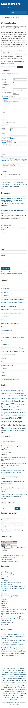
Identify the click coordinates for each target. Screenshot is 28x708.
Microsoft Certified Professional (10, 379)
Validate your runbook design (9, 477)
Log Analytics (5, 292)
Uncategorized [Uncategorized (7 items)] (11, 430)
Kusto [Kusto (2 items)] (13, 393)
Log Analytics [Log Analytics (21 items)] (19, 393)
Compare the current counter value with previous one (7, 185)
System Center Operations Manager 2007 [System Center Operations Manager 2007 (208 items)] (11, 421)
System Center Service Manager (10, 323)
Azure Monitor (5, 289)
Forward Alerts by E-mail (8, 441)
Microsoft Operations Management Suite (12, 299)
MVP (2, 362)
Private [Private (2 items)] (14, 409)
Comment (4, 232)
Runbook (3, 375)
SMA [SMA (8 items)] (8, 412)
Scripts (3, 603)
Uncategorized (5, 344)
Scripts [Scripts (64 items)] (4, 412)
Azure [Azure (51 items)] (3, 390)
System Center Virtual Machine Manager (12, 351)
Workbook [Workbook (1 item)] (3, 432)
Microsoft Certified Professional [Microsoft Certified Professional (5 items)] (9, 396)
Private (3, 372)
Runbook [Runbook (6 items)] (18, 409)
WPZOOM (16, 704)
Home (2, 17)
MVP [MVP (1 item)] (19, 404)
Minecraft (4, 358)
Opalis (3, 320)
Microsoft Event (5, 334)
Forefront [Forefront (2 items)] (9, 393)
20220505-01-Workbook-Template (8, 67)
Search (25, 12)
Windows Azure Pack (7, 365)
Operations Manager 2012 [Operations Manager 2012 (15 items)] (10, 407)
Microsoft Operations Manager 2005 (11, 313)
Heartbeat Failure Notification (9, 561)
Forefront (4, 368)
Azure (6, 17)
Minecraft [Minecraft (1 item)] (16, 404)
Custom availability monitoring (9, 655)
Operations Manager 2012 (8, 306)
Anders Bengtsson (7, 26)
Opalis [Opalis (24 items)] (23, 404)
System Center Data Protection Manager (12, 337)
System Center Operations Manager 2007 (12, 309)
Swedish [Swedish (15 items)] (13, 413)
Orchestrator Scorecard (7, 452)
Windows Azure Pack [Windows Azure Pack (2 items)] (19, 430)
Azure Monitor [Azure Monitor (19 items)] (11, 391)
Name (3, 249)
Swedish (3, 327)
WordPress (11, 702)
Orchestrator (4, 316)
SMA (2, 341)
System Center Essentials (8, 355)
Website (3, 262)
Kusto (2, 579)
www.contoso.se (11, 4)
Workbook (4, 624)
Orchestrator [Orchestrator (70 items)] (6, 409)
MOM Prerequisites (6, 559)
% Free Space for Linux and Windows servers (20, 184)
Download (20, 67)
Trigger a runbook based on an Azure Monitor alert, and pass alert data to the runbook (12, 525)
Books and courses (6, 330)
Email (3, 255)
